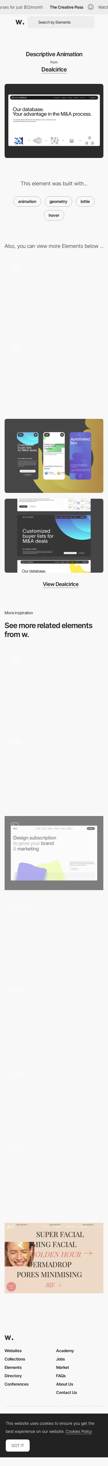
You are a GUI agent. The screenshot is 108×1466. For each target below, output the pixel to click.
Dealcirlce (54, 69)
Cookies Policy (79, 1431)
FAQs (61, 1375)
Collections (15, 1358)
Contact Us (66, 1392)
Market (62, 1367)
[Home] (54, 296)
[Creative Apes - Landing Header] (54, 936)
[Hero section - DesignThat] (54, 853)
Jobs (60, 1358)
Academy (65, 1350)
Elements (13, 1367)
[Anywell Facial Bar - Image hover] (54, 1258)
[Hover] (54, 770)
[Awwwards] (20, 22)
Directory (13, 1375)
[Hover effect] (54, 688)
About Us (64, 1384)
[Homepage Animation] (54, 1097)
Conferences (17, 1384)
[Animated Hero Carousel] (54, 1019)
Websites (13, 1350)
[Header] (54, 376)
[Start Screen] (54, 1177)
